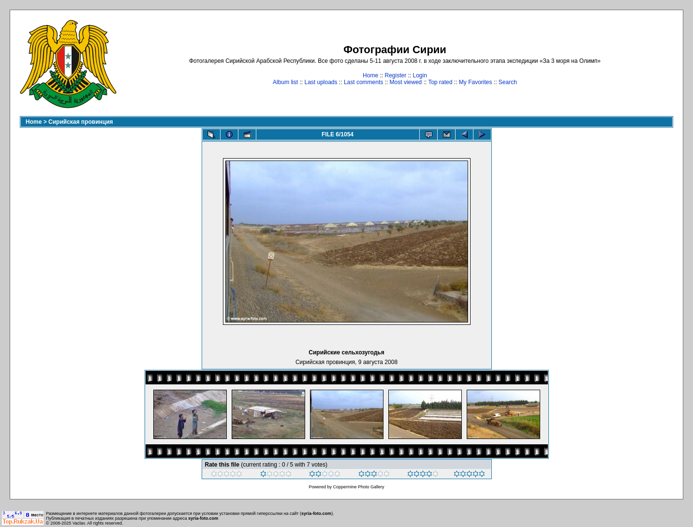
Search (508, 82)
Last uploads (320, 82)
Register (395, 75)
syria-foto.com (316, 513)
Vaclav (79, 523)
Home (370, 75)
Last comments (363, 82)
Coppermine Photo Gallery (358, 486)
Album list (285, 82)
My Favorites (475, 82)
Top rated (440, 82)
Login (420, 75)
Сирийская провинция (80, 121)
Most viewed (406, 82)
